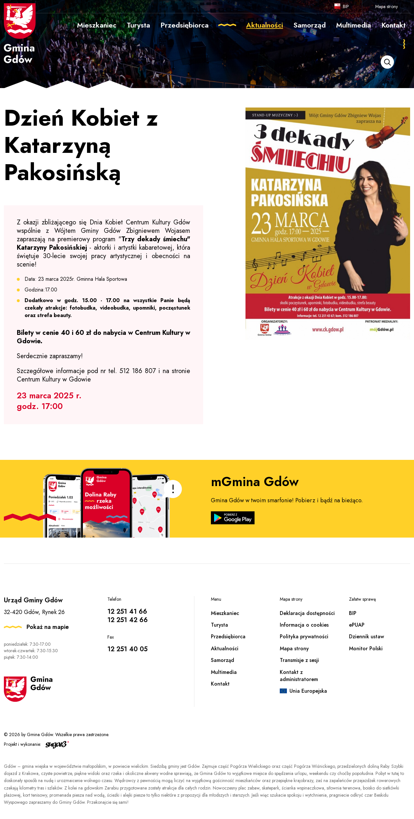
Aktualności (224, 648)
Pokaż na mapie (48, 627)
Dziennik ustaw (366, 636)
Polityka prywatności (304, 636)
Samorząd (222, 660)
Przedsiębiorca (228, 636)
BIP (346, 6)
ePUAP (357, 625)
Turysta (219, 625)
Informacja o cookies (304, 625)
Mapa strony (386, 6)
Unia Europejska (308, 691)
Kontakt (220, 684)
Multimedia (224, 672)
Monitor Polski (366, 648)
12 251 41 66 (127, 611)
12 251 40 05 (127, 649)
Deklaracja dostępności (307, 613)
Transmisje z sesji (299, 660)
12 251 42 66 (127, 620)
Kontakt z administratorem (299, 675)
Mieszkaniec (225, 613)
